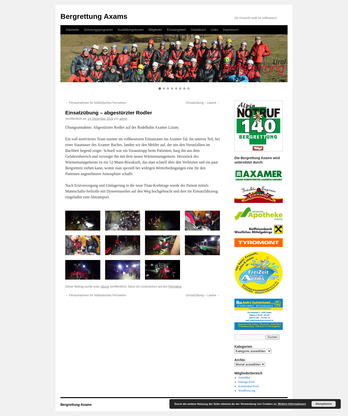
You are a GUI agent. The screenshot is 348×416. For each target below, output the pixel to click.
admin (123, 118)
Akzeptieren (323, 404)
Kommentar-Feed (248, 386)
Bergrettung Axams (76, 405)
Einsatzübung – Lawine (203, 102)
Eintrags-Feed (246, 382)
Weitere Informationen (292, 403)
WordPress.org (246, 390)
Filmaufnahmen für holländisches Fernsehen (95, 102)
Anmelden (244, 377)
